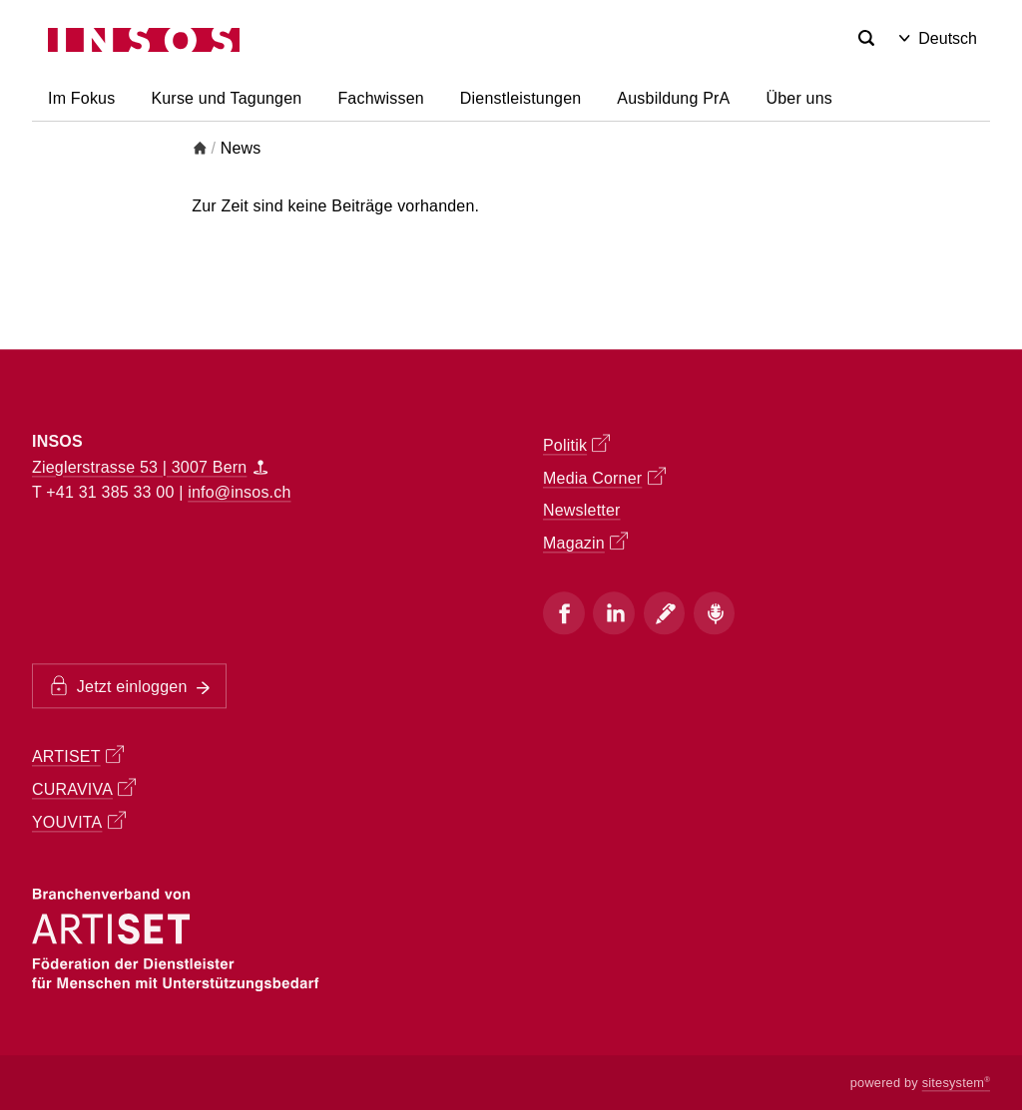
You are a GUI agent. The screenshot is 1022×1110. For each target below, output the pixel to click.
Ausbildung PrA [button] (673, 98)
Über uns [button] (799, 98)
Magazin (585, 542)
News (241, 148)
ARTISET (78, 756)
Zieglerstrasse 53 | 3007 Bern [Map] (149, 467)
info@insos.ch (239, 493)
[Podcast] (715, 612)
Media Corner (604, 477)
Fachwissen (380, 98)
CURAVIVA (84, 789)
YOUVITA (79, 822)
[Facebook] (564, 612)
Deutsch (938, 38)
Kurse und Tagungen (226, 98)
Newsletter (582, 510)
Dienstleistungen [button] (521, 98)
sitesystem (956, 1082)
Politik (576, 444)
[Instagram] (614, 612)
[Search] (866, 39)
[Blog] (665, 612)
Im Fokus (81, 98)
